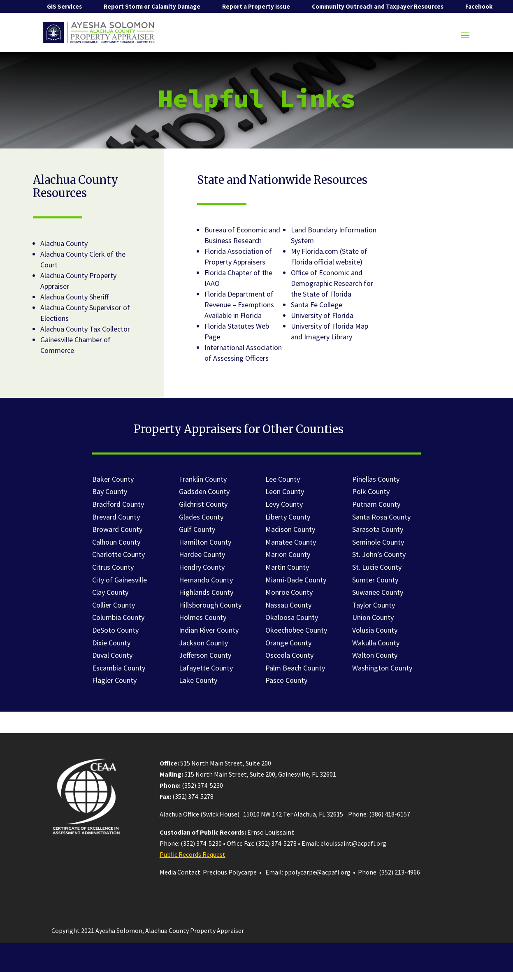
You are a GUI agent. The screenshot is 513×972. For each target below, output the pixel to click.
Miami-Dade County (295, 580)
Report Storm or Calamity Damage (152, 6)
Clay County (110, 592)
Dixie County (111, 642)
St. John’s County (379, 554)
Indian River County (209, 630)
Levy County (284, 504)
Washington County (382, 668)
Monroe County (289, 592)
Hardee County (202, 554)
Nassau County (288, 605)
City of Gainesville (119, 580)
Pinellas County (375, 479)
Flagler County (114, 680)
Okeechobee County (296, 630)
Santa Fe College (316, 304)
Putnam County (376, 504)
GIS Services (64, 6)
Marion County (287, 554)
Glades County (201, 517)
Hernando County (206, 580)
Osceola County (289, 655)
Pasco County (286, 680)
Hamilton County (205, 542)
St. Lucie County (377, 567)
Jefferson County (205, 655)
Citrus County (113, 567)
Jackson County (203, 642)
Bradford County (118, 504)
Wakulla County (375, 642)
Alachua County (64, 243)
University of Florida (322, 315)
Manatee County (290, 542)
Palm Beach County (295, 668)
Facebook (478, 6)
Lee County (282, 479)
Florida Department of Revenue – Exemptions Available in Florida (239, 304)
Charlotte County (118, 554)
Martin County (287, 567)
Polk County (371, 491)
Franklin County (203, 479)
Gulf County (197, 529)
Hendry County (202, 567)
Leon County (284, 491)
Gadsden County (204, 491)
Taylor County (373, 605)
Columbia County (118, 617)
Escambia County (118, 668)
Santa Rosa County (381, 517)
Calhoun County (116, 542)
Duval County (112, 655)
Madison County (290, 529)
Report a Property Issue (256, 6)
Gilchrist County (203, 504)
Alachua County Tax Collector (85, 329)
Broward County (117, 529)
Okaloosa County (291, 617)
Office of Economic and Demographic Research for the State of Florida (332, 283)
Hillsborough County (210, 605)
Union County (373, 617)
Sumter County (375, 580)
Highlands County (206, 592)
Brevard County (116, 517)
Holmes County (202, 617)
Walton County (374, 655)
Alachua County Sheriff (74, 297)
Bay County (109, 491)
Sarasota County (377, 529)
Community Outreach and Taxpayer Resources (377, 6)
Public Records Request (192, 854)
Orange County (288, 642)
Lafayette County (206, 668)
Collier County (113, 605)
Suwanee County (377, 592)
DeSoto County (115, 630)
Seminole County (378, 542)
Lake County (198, 680)
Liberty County (287, 517)
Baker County (113, 479)
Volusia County (374, 630)
